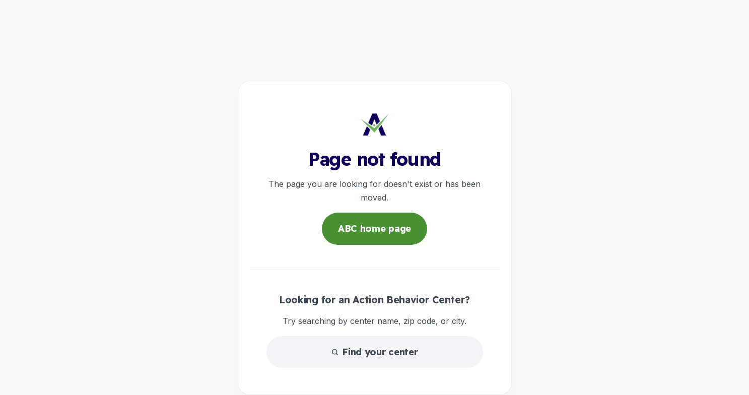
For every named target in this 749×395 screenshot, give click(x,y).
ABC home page (374, 228)
